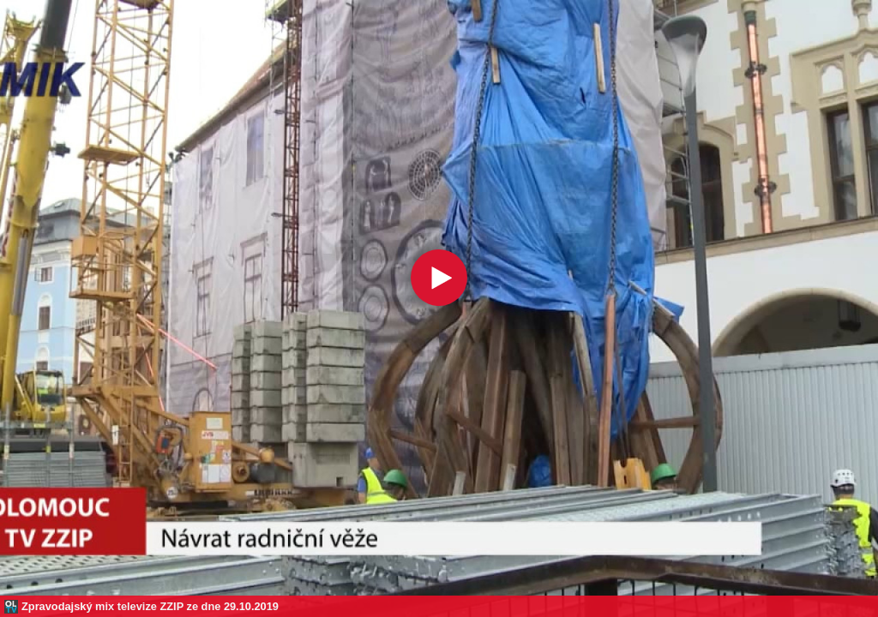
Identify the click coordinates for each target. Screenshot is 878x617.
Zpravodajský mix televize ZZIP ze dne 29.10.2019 (150, 606)
